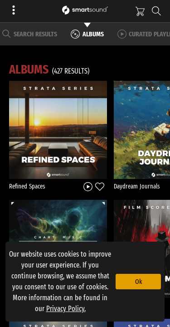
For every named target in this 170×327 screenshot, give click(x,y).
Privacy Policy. (66, 308)
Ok (138, 281)
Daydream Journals (137, 186)
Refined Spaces (27, 186)
